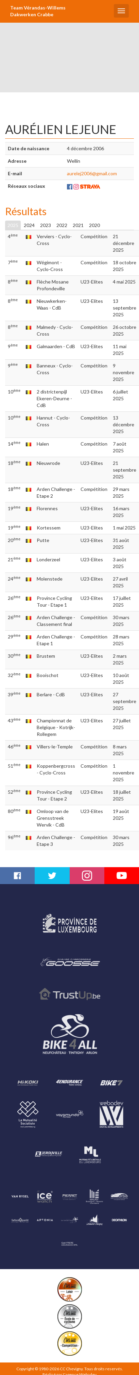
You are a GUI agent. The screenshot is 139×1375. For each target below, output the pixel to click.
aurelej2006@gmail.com (92, 173)
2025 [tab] (12, 225)
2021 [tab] (78, 225)
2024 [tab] (29, 225)
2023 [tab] (45, 225)
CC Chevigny (71, 1368)
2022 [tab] (61, 225)
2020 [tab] (94, 225)
